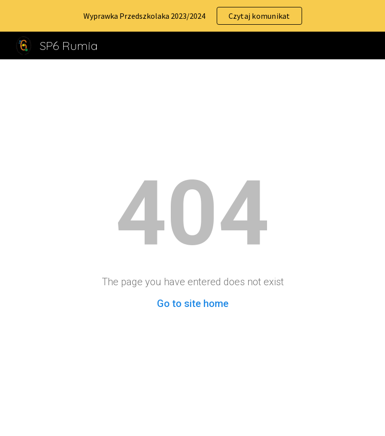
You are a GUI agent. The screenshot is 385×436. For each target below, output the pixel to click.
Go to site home (193, 303)
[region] (192, 16)
